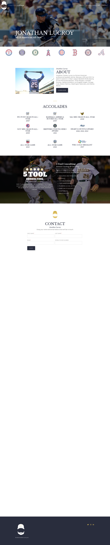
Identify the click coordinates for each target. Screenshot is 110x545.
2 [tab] (49, 61)
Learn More (62, 90)
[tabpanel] (8, 52)
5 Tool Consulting (93, 5)
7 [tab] (59, 61)
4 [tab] (53, 61)
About (82, 5)
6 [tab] (57, 61)
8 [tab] (60, 61)
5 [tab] (55, 61)
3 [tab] (51, 61)
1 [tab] (48, 61)
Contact (105, 5)
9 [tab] (62, 61)
